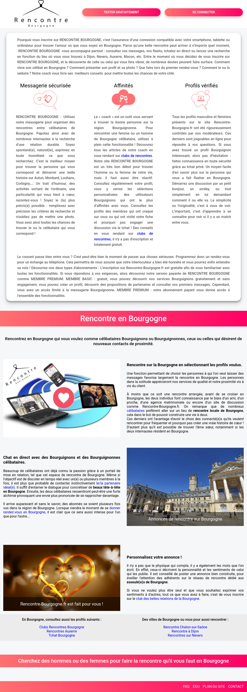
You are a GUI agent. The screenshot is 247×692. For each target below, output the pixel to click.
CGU (196, 686)
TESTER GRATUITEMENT (121, 12)
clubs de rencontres (136, 156)
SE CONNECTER (204, 12)
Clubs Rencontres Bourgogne (61, 627)
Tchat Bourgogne (62, 635)
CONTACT (236, 686)
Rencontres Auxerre (62, 631)
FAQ (186, 686)
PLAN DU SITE (214, 686)
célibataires (136, 411)
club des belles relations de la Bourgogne (167, 599)
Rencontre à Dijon (185, 631)
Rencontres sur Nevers (185, 635)
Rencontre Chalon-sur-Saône (185, 627)
